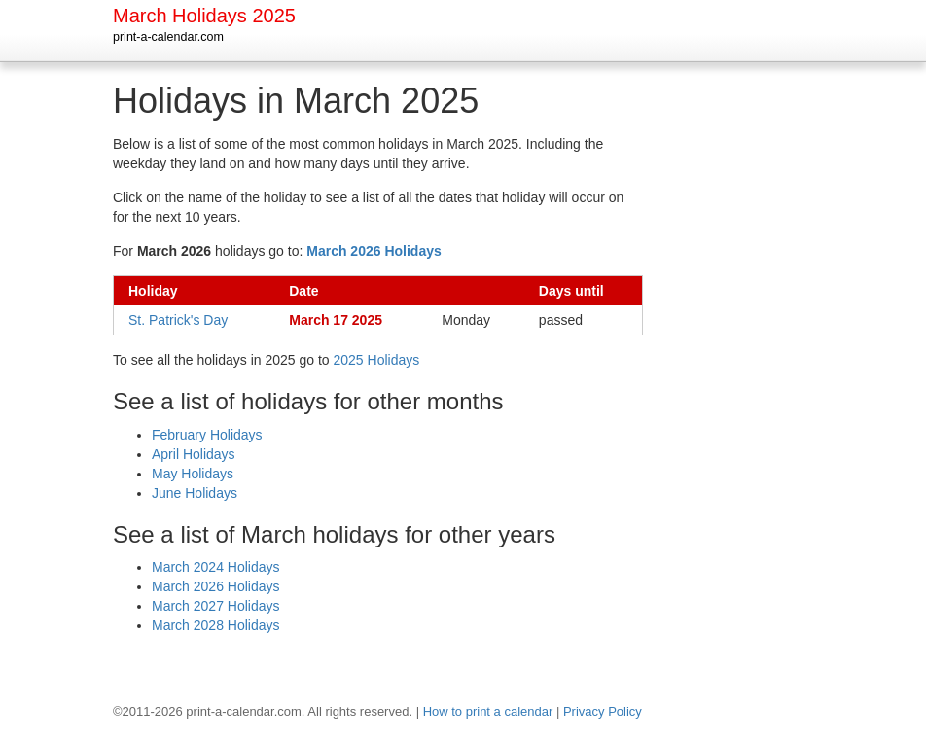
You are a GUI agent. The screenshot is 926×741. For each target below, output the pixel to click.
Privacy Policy (602, 711)
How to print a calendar (488, 711)
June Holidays (194, 493)
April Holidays (193, 454)
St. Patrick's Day (178, 320)
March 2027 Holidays (216, 606)
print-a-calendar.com (168, 37)
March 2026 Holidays (216, 586)
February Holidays (207, 434)
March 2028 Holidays (216, 625)
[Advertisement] (750, 373)
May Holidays (192, 473)
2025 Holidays (377, 360)
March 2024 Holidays (216, 567)
